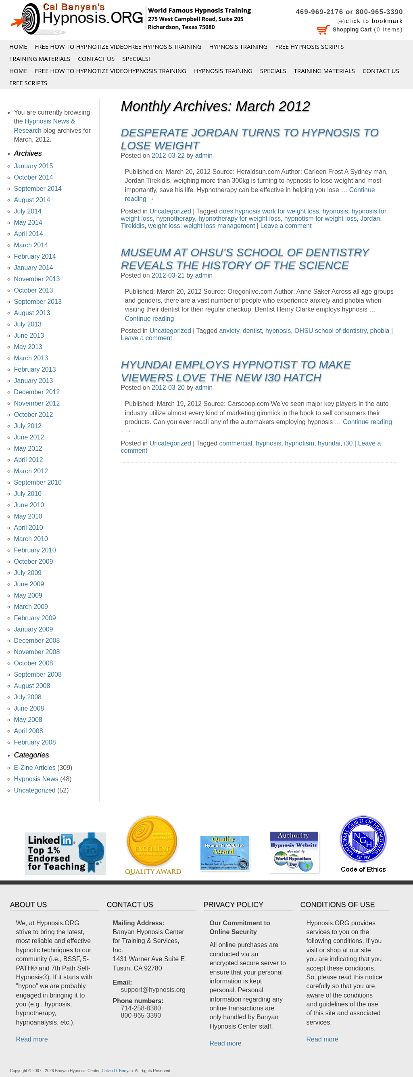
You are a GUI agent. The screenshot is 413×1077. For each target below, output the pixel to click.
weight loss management (219, 225)
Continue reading (153, 318)
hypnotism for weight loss (320, 218)
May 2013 (28, 346)
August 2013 (32, 313)
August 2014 (32, 200)
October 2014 (33, 177)
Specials (273, 71)
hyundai (329, 443)
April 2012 (28, 459)
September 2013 (38, 301)
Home (18, 46)
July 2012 (28, 425)
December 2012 (37, 392)
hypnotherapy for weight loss (239, 218)
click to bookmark (374, 21)
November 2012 (37, 403)
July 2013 (28, 324)
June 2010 (29, 505)
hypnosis (335, 211)
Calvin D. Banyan (117, 1071)
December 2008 (37, 640)
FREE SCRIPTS (28, 83)
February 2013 (35, 369)
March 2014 (31, 245)
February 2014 (35, 256)
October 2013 (33, 290)
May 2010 (28, 516)
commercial (235, 443)
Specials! (136, 58)
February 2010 (35, 550)
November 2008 (37, 651)
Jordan (370, 218)
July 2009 (28, 572)
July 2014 (28, 211)
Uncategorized (170, 211)
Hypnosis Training (238, 46)
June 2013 (29, 335)
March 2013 (31, 358)
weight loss (164, 225)
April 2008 (28, 731)
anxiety (229, 330)
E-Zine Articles (35, 767)
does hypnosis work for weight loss (269, 211)
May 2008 (28, 719)
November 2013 (37, 279)
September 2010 (38, 482)
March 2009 (31, 606)
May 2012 (28, 448)
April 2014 (28, 233)
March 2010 (31, 538)
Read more (32, 1039)
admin (204, 155)
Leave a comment (285, 225)
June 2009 (29, 584)
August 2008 (32, 685)
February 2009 (35, 618)
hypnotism (299, 443)
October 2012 (33, 414)
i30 (348, 443)
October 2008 (33, 663)
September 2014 (38, 188)
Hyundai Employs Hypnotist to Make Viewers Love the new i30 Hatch (236, 371)
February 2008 (35, 742)
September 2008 (38, 674)
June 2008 (29, 708)
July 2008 (28, 697)
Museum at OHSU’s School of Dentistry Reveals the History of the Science (245, 259)
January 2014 (33, 267)
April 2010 (28, 527)
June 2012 (29, 437)
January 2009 (33, 629)
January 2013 (33, 380)
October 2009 (33, 561)
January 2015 (33, 166)
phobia (379, 330)
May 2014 (28, 222)
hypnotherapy (175, 218)
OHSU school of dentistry (330, 330)
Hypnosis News (36, 779)
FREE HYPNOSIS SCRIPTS (309, 46)
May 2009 (28, 595)
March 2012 (31, 471)
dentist (252, 330)
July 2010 (28, 493)
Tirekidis (133, 225)
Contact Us (96, 58)
